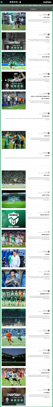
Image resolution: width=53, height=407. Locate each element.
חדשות (39, 9)
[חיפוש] (7, 2)
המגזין (44, 9)
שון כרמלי (9, 9)
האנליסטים (33, 9)
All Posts (49, 9)
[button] (19, 2)
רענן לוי (14, 9)
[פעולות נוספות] (27, 14)
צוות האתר (20, 9)
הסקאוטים (27, 9)
